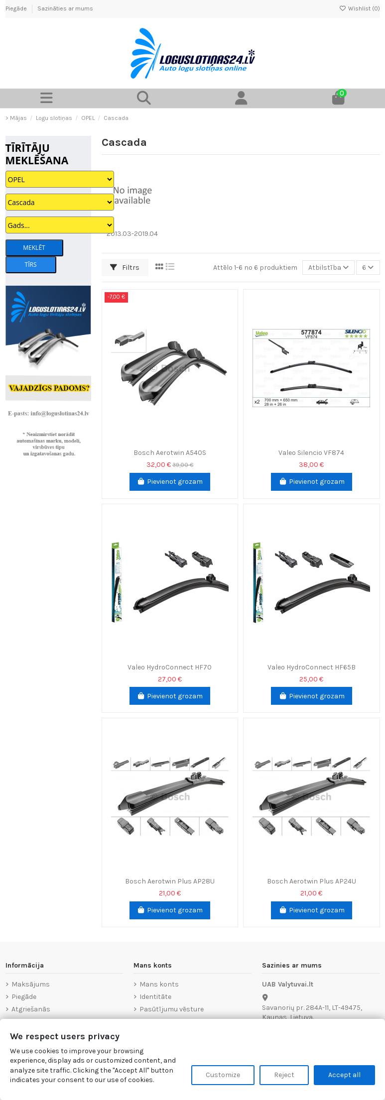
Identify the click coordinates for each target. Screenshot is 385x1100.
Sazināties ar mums (65, 8)
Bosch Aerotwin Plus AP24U (311, 881)
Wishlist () (359, 8)
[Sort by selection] (328, 267)
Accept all (344, 1075)
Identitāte (155, 996)
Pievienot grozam (170, 481)
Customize (223, 1075)
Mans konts (159, 984)
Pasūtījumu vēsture (171, 1009)
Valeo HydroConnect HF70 (170, 667)
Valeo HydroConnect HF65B (311, 667)
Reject (284, 1075)
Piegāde (16, 8)
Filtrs (124, 267)
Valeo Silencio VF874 (311, 452)
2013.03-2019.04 (132, 233)
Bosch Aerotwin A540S (169, 452)
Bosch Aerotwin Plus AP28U (170, 881)
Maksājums (30, 984)
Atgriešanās (30, 1009)
